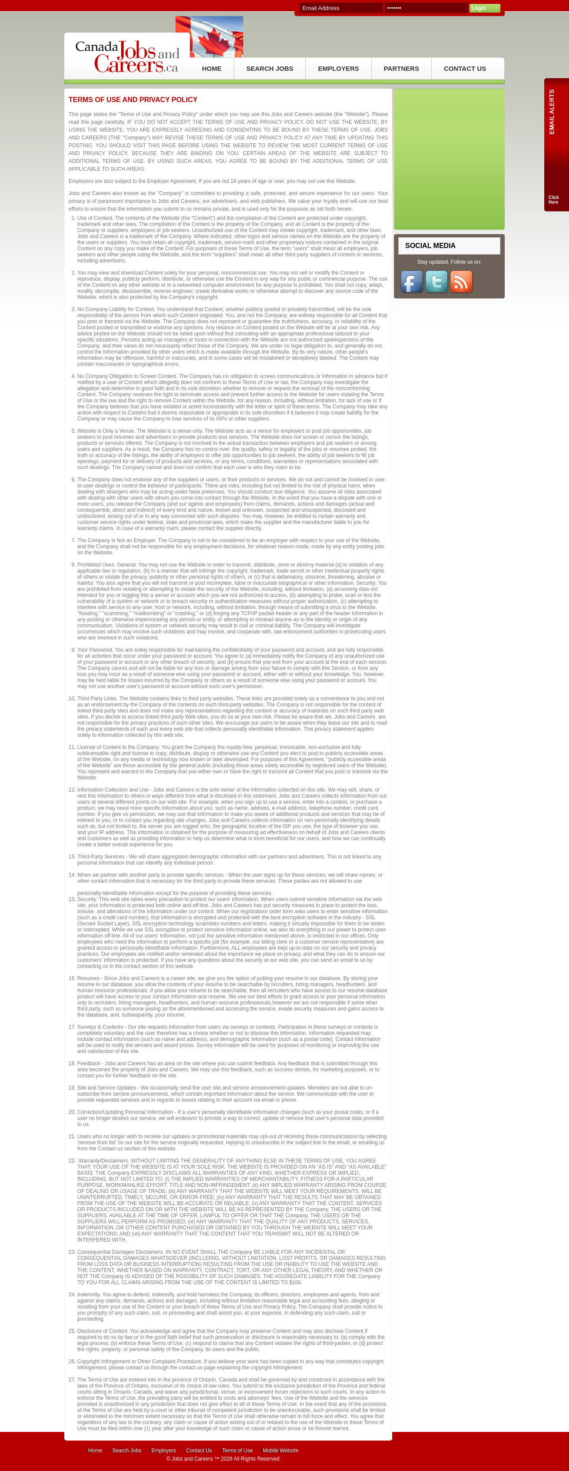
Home (95, 1451)
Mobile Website (280, 1451)
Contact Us (199, 1451)
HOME (212, 68)
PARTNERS (401, 68)
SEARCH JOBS (269, 68)
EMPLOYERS (338, 68)
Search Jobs (126, 1451)
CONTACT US (465, 68)
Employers (163, 1451)
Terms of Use (237, 1451)
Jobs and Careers (192, 1459)
